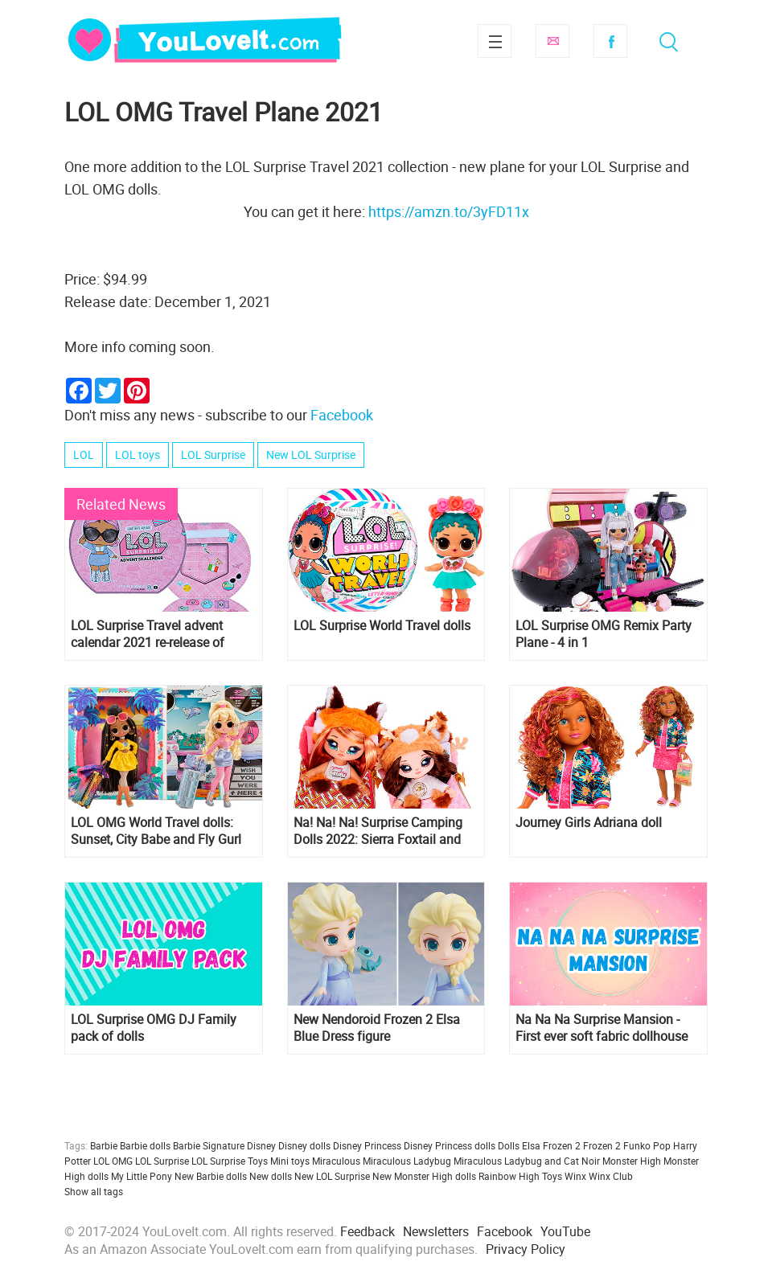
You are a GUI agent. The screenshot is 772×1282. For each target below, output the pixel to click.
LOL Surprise (213, 454)
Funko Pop (647, 1145)
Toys (552, 1175)
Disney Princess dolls (449, 1145)
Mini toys (290, 1160)
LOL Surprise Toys (229, 1160)
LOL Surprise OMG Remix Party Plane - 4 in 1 (603, 634)
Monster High (631, 1160)
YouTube (565, 1231)
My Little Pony (141, 1175)
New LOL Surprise (310, 454)
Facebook (610, 41)
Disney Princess (367, 1145)
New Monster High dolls (424, 1175)
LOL (83, 454)
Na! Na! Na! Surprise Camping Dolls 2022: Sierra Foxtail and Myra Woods (378, 831)
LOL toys (137, 454)
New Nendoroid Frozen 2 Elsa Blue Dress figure (377, 1028)
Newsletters (436, 1231)
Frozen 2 (602, 1145)
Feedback (367, 1231)
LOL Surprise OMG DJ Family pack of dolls (153, 1028)
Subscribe (552, 41)
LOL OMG (113, 1160)
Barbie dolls (145, 1145)
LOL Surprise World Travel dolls (382, 625)
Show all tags (93, 1191)
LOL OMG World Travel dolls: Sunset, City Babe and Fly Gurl (156, 831)
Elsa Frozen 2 (551, 1145)
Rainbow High (509, 1175)
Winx (575, 1175)
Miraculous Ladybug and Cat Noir (527, 1160)
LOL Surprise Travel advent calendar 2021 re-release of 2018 (147, 634)
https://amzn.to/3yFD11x (448, 211)
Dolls (508, 1145)
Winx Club (611, 1175)
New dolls (270, 1175)
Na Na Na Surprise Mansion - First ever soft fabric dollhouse (601, 1028)
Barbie (103, 1145)
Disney (261, 1145)
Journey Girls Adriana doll (588, 822)
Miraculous (336, 1160)
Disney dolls (304, 1145)
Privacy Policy (525, 1249)
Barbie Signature (208, 1145)
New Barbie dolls (211, 1175)
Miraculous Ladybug (407, 1160)
